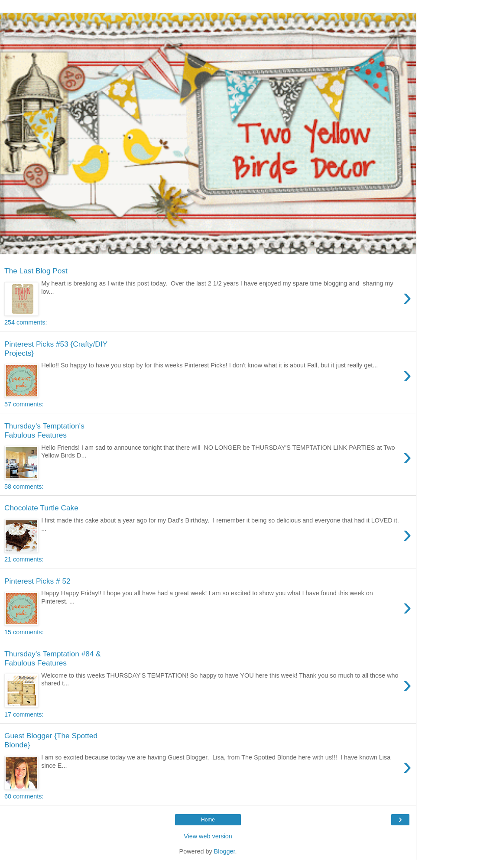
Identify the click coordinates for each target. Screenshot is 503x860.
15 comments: (23, 632)
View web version (208, 836)
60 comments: (23, 796)
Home (208, 820)
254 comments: (25, 322)
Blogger (224, 851)
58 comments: (23, 486)
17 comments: (23, 714)
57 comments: (23, 404)
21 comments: (23, 559)
